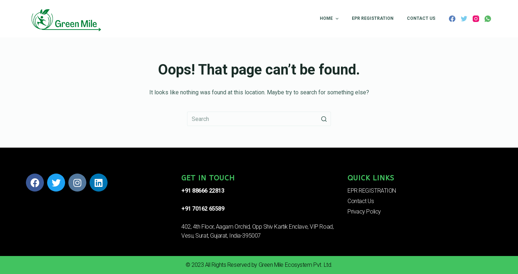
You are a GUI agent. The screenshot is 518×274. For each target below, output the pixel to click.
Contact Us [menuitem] (421, 18)
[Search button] (324, 119)
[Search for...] (259, 119)
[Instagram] (476, 18)
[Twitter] (464, 18)
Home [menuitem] (330, 18)
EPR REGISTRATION (371, 190)
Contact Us (360, 201)
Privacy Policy (364, 211)
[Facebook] (452, 18)
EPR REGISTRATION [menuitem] (373, 18)
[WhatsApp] (488, 18)
